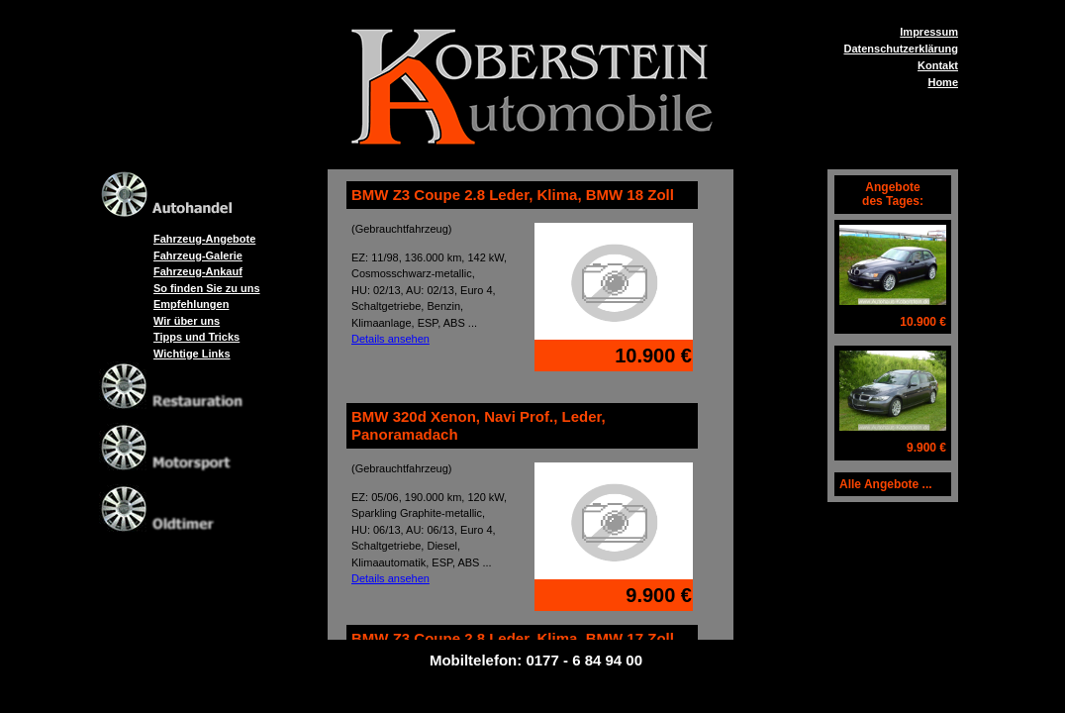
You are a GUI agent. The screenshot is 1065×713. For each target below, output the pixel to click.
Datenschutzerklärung (900, 48)
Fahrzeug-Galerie (197, 255)
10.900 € (923, 322)
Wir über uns (186, 321)
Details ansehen (390, 339)
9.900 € (926, 448)
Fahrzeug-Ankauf (197, 271)
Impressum (929, 32)
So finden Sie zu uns (206, 288)
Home (942, 82)
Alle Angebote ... (885, 484)
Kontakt (938, 65)
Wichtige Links (192, 353)
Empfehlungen (191, 304)
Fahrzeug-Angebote (204, 239)
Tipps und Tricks (196, 337)
